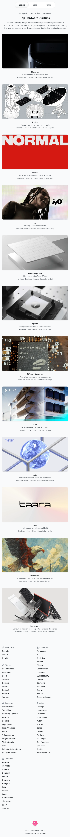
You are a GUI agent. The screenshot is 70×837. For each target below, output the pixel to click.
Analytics (41, 658)
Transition (6, 710)
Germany (6, 780)
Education (41, 686)
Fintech (40, 693)
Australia (6, 766)
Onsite (5, 654)
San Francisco (43, 742)
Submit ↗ (41, 831)
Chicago (40, 707)
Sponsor (34, 831)
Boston (40, 724)
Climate (40, 665)
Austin (39, 721)
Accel (4, 731)
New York (41, 714)
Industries (35, 13)
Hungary (6, 783)
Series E (5, 693)
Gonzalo (43, 834)
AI (37, 654)
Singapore (6, 801)
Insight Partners (9, 738)
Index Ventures (8, 728)
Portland (40, 735)
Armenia (5, 762)
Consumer (41, 672)
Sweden (5, 808)
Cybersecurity (43, 676)
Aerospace (41, 651)
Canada (5, 769)
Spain (4, 805)
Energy (40, 690)
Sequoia (5, 721)
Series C (5, 686)
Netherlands (7, 798)
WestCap (6, 717)
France (5, 776)
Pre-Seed (6, 672)
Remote (5, 651)
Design (40, 679)
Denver (40, 731)
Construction (42, 669)
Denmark (6, 773)
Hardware (47, 13)
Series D (5, 690)
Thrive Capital (8, 742)
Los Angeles (42, 710)
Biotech (40, 662)
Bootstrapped (8, 669)
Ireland (5, 791)
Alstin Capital (7, 707)
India (4, 787)
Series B (5, 683)
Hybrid (5, 658)
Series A (5, 679)
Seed (4, 676)
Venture (5, 697)
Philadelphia (42, 717)
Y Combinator (8, 735)
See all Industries (44, 697)
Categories (24, 13)
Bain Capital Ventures (11, 749)
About (27, 831)
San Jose (41, 746)
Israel (4, 794)
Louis (34, 834)
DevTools (41, 683)
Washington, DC (44, 753)
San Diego (41, 738)
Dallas (39, 728)
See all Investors (9, 753)
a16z (4, 746)
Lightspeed (7, 724)
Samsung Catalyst (10, 714)
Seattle (40, 749)
